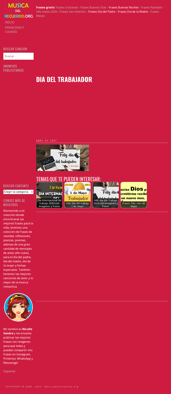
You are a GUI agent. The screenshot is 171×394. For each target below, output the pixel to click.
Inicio (9, 22)
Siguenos (9, 371)
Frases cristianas (67, 7)
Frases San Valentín (73, 12)
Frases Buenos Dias (93, 7)
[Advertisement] (101, 46)
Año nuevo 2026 (46, 12)
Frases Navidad (151, 7)
